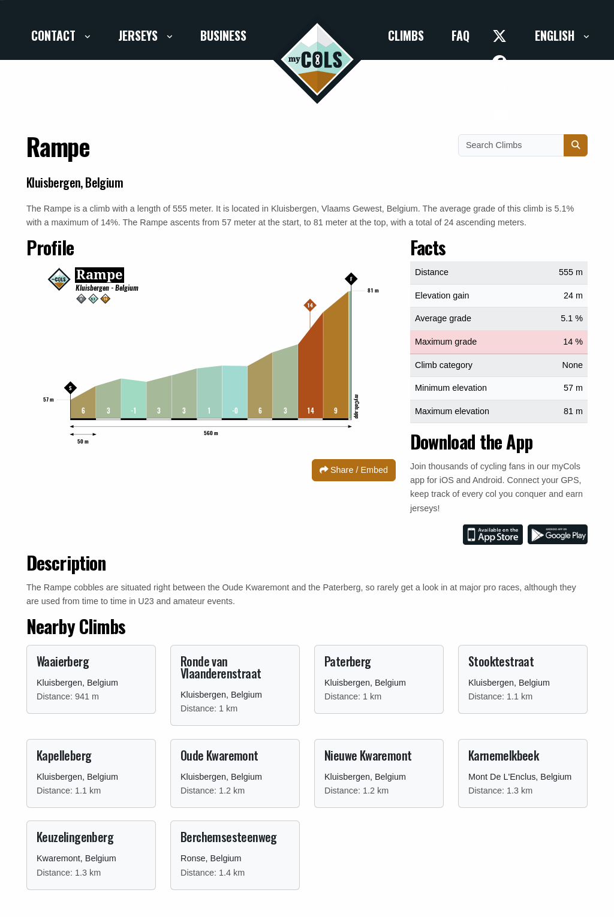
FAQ (460, 35)
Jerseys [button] (139, 35)
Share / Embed (354, 470)
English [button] (556, 35)
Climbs (406, 35)
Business (223, 35)
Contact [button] (55, 35)
